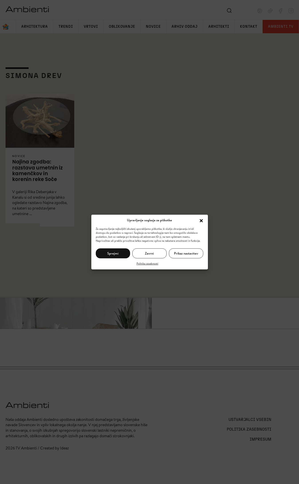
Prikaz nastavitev (186, 253)
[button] (201, 220)
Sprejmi (113, 253)
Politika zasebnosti (147, 263)
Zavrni (149, 253)
